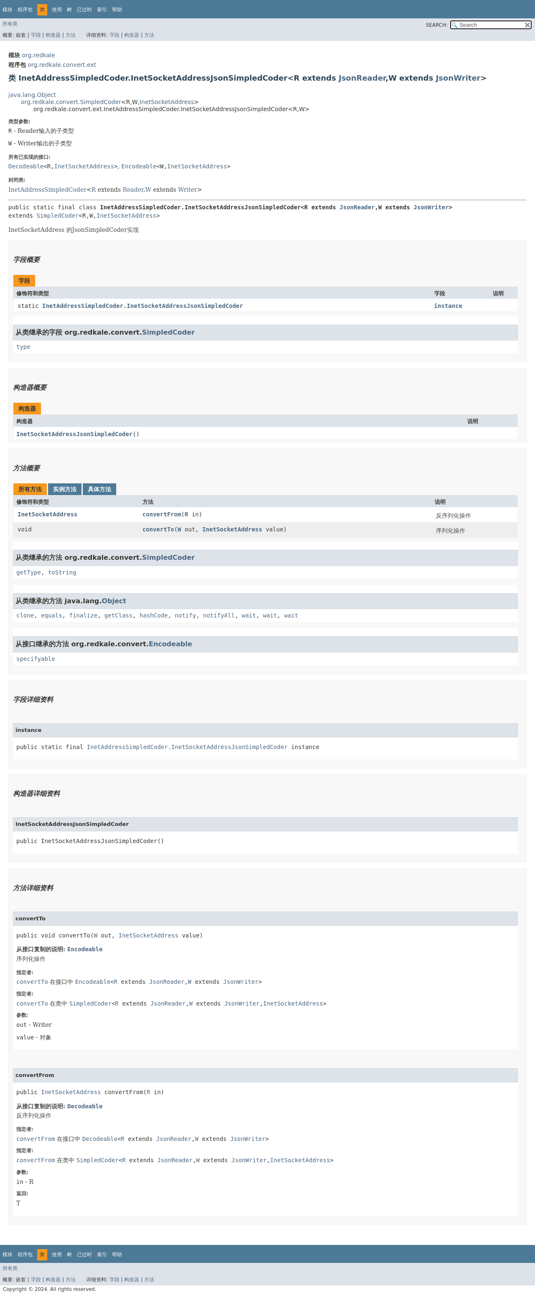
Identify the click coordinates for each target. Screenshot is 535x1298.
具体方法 (99, 489)
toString (62, 572)
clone (25, 615)
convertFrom (162, 514)
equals (51, 615)
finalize (83, 615)
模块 (8, 10)
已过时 (84, 10)
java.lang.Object (32, 94)
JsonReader (362, 78)
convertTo (158, 529)
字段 (36, 35)
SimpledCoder (57, 215)
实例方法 (64, 489)
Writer (187, 189)
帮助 (117, 10)
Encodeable (138, 166)
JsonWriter (458, 78)
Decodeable (25, 166)
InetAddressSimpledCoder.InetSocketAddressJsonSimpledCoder (142, 305)
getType (28, 572)
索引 (102, 10)
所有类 (10, 24)
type (23, 346)
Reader (132, 189)
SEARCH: (437, 25)
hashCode (154, 615)
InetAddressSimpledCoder (47, 189)
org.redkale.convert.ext (62, 64)
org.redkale (38, 55)
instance (448, 305)
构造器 (53, 35)
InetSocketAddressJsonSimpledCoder (74, 434)
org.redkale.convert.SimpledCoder (71, 102)
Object (114, 601)
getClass (118, 615)
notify (185, 615)
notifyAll (219, 615)
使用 (57, 10)
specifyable (35, 658)
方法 (71, 35)
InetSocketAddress (167, 102)
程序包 (25, 10)
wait (249, 615)
